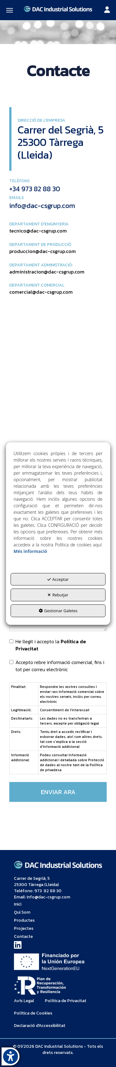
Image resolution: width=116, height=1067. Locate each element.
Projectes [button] (23, 928)
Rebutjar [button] (58, 595)
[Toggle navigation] (107, 10)
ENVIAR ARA (58, 792)
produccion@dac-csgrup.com (42, 251)
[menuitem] (58, 904)
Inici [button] (17, 904)
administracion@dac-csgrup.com (46, 271)
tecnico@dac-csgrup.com (38, 230)
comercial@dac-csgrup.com (41, 292)
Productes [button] (24, 920)
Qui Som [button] (22, 912)
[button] (58, 8)
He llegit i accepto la (47, 645)
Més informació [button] (30, 551)
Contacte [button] (23, 936)
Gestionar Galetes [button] (58, 610)
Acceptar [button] (58, 579)
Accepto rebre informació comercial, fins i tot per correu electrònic (56, 666)
